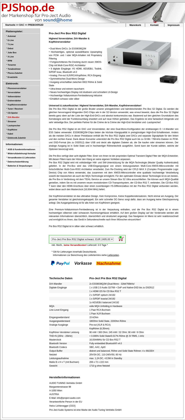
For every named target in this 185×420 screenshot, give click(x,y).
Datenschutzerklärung (18, 162)
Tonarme (12, 65)
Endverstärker (14, 100)
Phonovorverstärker (17, 88)
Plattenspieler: (14, 31)
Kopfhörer (12, 130)
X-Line (11, 57)
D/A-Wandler (14, 117)
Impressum (174, 25)
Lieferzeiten (113, 255)
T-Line (10, 44)
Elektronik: (12, 83)
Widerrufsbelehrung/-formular (22, 153)
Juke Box (12, 52)
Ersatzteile (13, 77)
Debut (10, 48)
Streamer (12, 121)
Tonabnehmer (14, 69)
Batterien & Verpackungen (20, 166)
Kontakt (154, 25)
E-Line (11, 40)
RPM (10, 61)
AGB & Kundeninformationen (21, 149)
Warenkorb (135, 25)
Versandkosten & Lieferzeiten (21, 157)
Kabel (10, 134)
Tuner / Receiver (15, 109)
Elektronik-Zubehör (17, 138)
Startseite (10, 25)
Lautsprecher (14, 125)
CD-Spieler (13, 113)
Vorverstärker (14, 92)
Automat (12, 36)
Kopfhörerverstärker (17, 105)
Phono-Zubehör (15, 73)
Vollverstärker (14, 96)
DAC (21, 25)
